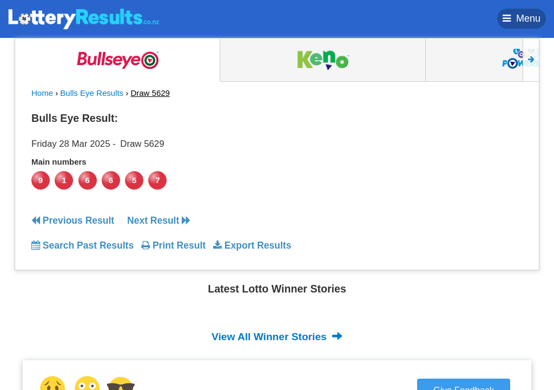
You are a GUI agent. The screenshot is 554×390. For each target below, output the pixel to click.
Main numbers (59, 161)
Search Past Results (82, 245)
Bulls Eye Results (91, 93)
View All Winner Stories (277, 336)
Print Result (173, 245)
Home (42, 93)
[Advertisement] (460, 175)
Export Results (252, 245)
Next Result (158, 220)
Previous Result (72, 220)
